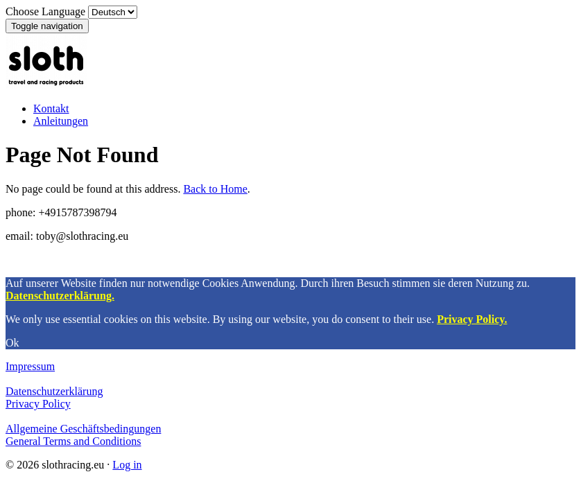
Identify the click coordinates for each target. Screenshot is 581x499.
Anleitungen (60, 121)
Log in (126, 465)
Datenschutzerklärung (54, 391)
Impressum (30, 366)
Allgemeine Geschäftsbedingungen (83, 429)
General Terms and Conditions (73, 441)
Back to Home (215, 189)
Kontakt (51, 108)
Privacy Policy (38, 404)
